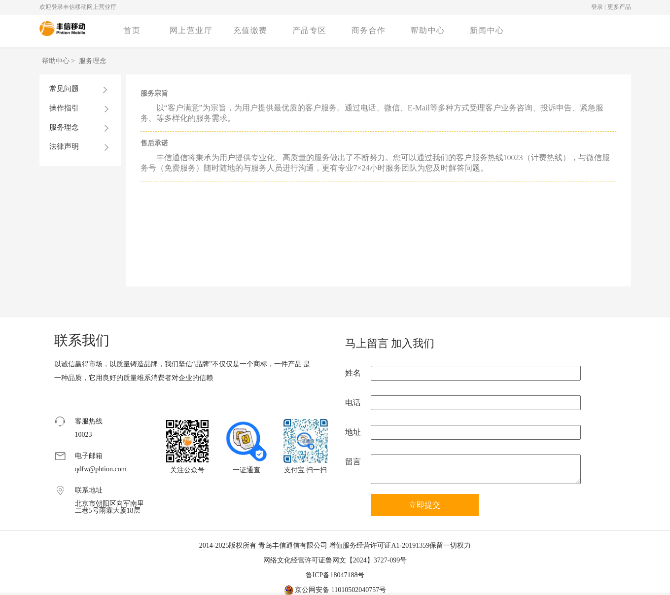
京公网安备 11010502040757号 (335, 590)
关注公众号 (187, 470)
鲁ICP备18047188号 (335, 575)
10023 (83, 434)
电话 (353, 402)
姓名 (353, 373)
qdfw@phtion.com (101, 469)
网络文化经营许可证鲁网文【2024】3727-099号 (335, 560)
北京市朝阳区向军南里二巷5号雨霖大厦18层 (109, 507)
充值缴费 (250, 30)
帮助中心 (428, 30)
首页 (132, 30)
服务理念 (92, 61)
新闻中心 (487, 30)
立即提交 (424, 505)
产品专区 (309, 30)
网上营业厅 (191, 30)
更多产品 (619, 6)
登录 (597, 6)
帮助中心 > (59, 61)
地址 (353, 432)
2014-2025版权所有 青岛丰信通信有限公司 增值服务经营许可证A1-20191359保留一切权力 (335, 545)
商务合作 (369, 30)
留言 (353, 461)
